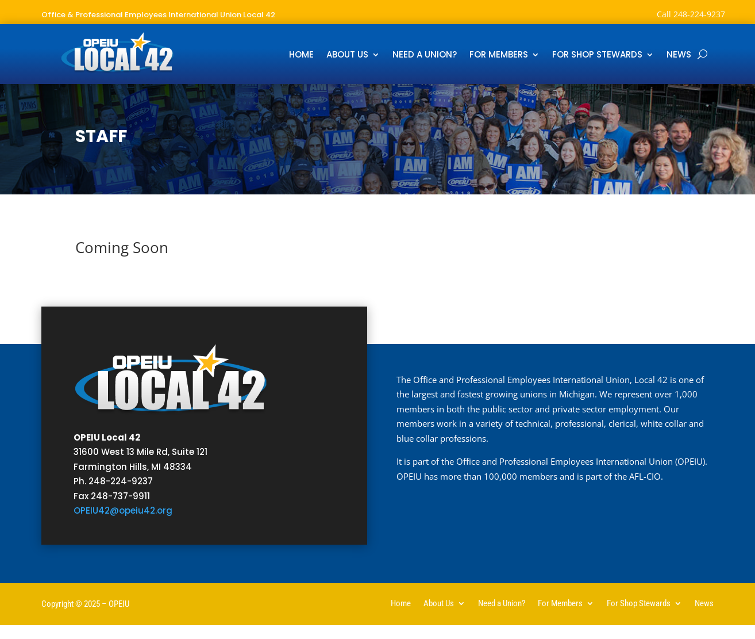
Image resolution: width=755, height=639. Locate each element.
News (679, 55)
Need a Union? (424, 55)
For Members (498, 55)
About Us (347, 55)
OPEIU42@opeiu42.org (123, 510)
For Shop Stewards (597, 55)
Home (301, 55)
